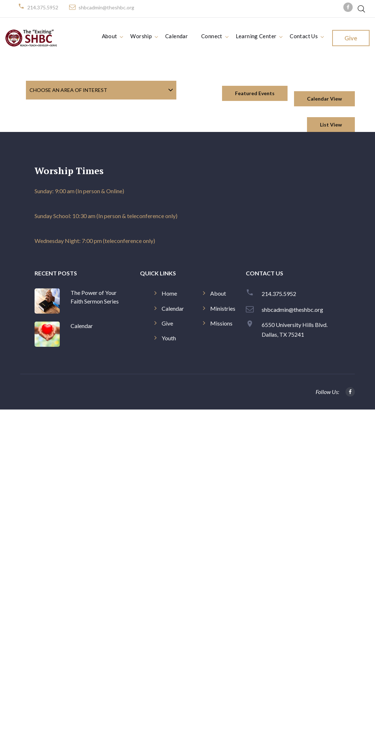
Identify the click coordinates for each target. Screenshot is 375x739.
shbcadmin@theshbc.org (106, 7)
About (109, 36)
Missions (221, 323)
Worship (141, 36)
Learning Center (256, 36)
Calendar (176, 36)
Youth (169, 338)
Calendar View (324, 99)
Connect (211, 36)
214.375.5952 (42, 7)
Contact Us (304, 36)
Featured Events (255, 93)
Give (350, 38)
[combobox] (101, 89)
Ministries (222, 308)
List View (331, 124)
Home (169, 293)
